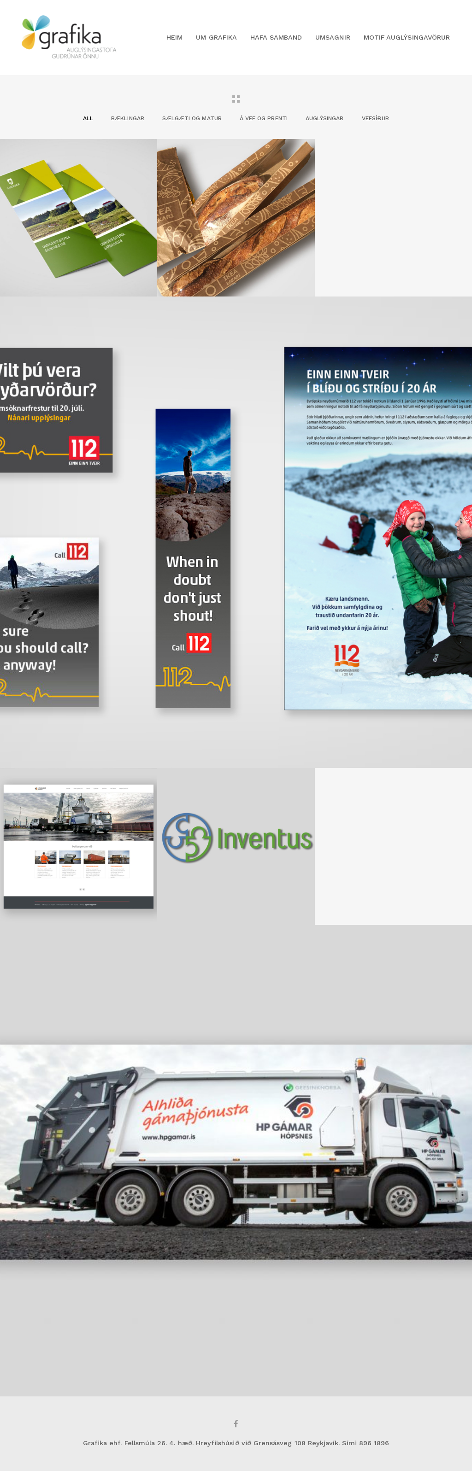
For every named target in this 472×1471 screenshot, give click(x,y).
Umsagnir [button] (332, 37)
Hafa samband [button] (276, 37)
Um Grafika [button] (216, 37)
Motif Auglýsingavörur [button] (407, 37)
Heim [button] (174, 37)
